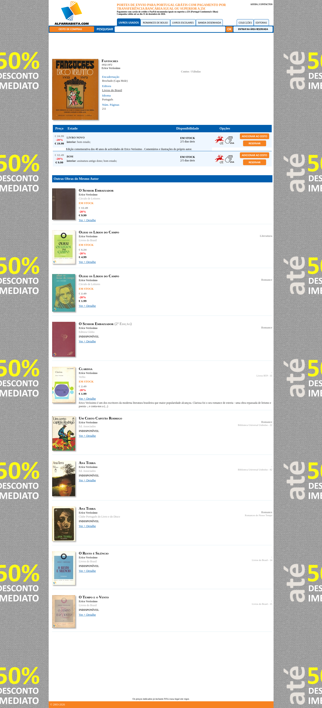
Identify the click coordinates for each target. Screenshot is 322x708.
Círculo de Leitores (89, 198)
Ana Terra (87, 463)
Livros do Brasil (112, 90)
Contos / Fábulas (191, 71)
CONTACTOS (265, 4)
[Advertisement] (162, 45)
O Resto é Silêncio (94, 553)
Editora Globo (87, 332)
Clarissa (85, 369)
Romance (266, 279)
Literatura (266, 236)
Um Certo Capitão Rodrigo (100, 418)
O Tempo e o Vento (94, 597)
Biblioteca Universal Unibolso (253, 425)
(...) (106, 406)
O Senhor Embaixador (96, 190)
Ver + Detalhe (87, 220)
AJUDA (253, 4)
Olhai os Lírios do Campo (99, 232)
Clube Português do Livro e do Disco (99, 516)
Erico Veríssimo (111, 68)
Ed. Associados (87, 426)
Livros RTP (262, 375)
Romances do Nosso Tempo (258, 515)
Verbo (82, 377)
